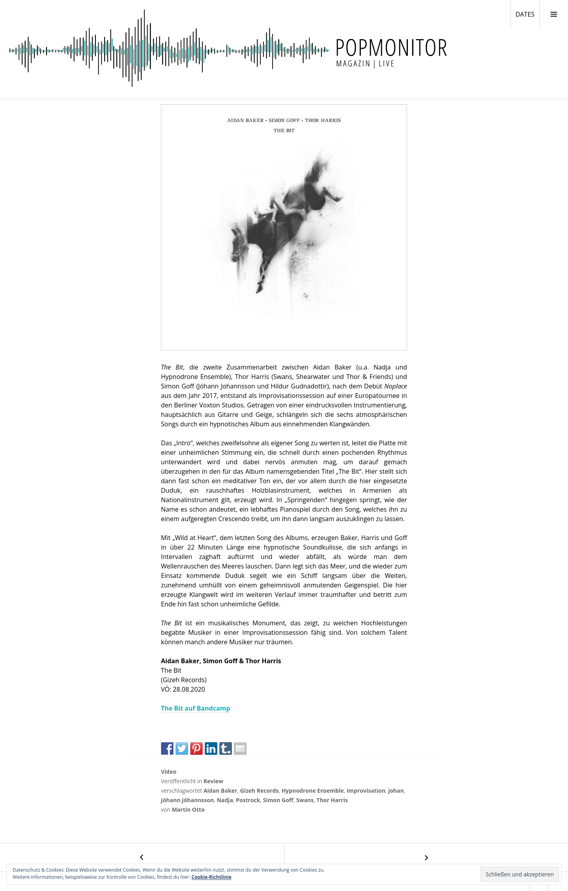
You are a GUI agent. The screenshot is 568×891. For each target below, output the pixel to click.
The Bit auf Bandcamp (195, 708)
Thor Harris (332, 800)
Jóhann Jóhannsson (187, 800)
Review (213, 781)
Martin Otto (188, 809)
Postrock (248, 800)
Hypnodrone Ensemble (313, 790)
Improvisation (366, 790)
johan (396, 790)
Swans (305, 800)
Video (168, 771)
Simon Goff (278, 800)
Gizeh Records (259, 790)
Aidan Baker (220, 790)
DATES (527, 14)
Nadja (225, 800)
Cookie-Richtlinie (212, 877)
